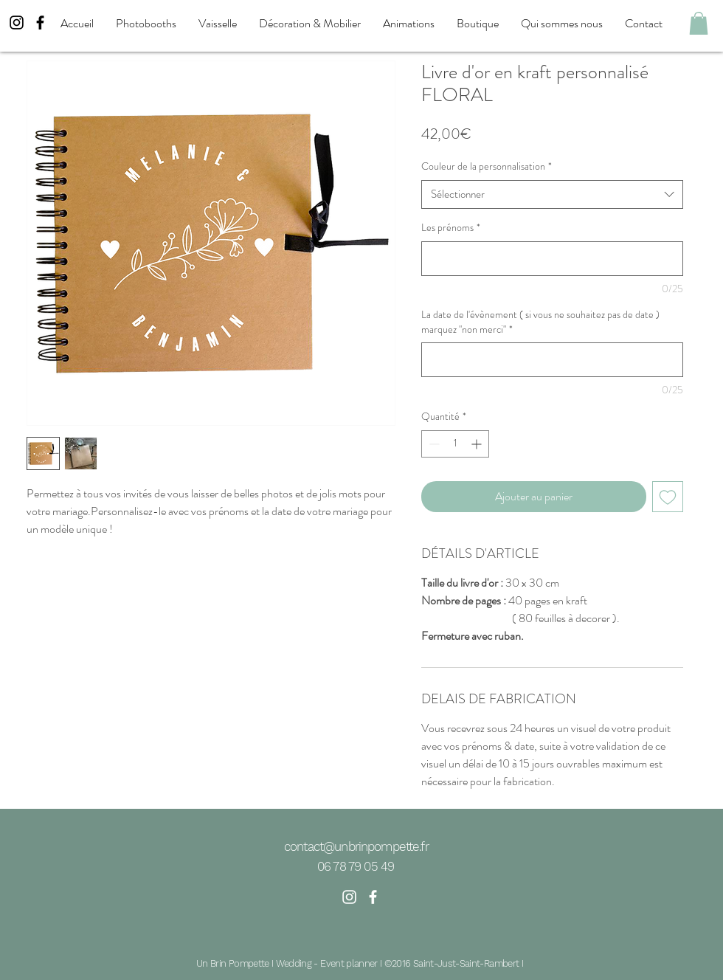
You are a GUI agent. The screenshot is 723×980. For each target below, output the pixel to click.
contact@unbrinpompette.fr (356, 846)
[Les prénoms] (552, 258)
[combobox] (552, 194)
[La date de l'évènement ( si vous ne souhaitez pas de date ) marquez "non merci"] (552, 359)
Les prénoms (450, 228)
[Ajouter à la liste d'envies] (667, 496)
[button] (698, 23)
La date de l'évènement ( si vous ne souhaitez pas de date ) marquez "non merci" (540, 322)
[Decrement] (432, 444)
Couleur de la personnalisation (486, 166)
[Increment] (477, 444)
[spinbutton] (455, 444)
